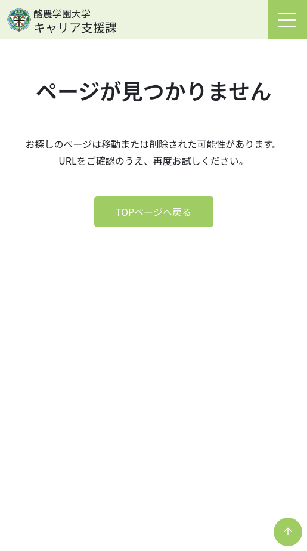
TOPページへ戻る (153, 212)
